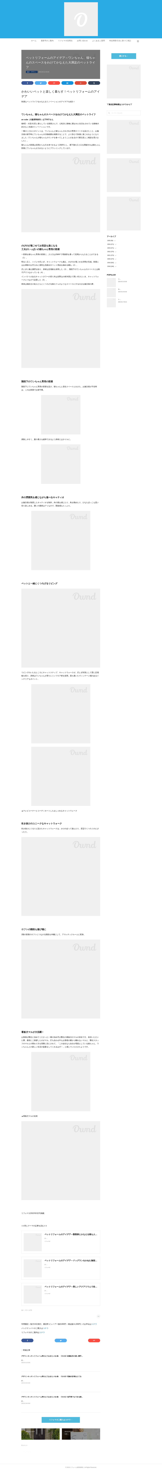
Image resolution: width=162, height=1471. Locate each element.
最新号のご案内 (47, 41)
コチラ (94, 1324)
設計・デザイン (31, 72)
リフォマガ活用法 (65, 41)
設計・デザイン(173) (26, 1310)
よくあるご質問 (98, 41)
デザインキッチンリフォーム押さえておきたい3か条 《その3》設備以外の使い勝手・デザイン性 (56, 1356)
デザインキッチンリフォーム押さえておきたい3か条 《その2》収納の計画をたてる (51, 1376)
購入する (122, 56)
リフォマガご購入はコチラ (60, 1420)
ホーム (33, 41)
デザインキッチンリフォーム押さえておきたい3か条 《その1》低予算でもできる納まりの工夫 (55, 1397)
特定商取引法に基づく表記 (120, 41)
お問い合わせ (82, 41)
